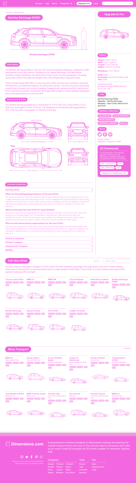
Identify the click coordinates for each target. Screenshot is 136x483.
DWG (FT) (9, 282)
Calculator (83, 470)
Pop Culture (70, 472)
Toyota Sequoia (76, 279)
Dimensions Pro (98, 467)
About (54, 3)
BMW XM (52, 279)
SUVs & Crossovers (121, 116)
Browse (39, 3)
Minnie (107, 139)
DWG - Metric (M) (107, 168)
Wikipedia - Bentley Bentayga (110, 101)
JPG (118, 168)
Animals (51, 467)
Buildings (59, 472)
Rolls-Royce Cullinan (99, 279)
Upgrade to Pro (84, 3)
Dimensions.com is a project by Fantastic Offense (27, 461)
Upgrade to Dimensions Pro (114, 173)
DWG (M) (16, 282)
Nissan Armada (33, 311)
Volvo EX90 (53, 311)
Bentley (123, 123)
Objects (51, 472)
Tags (47, 3)
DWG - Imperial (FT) (108, 164)
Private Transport (106, 120)
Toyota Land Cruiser (14, 279)
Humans (51, 464)
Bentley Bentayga (13, 311)
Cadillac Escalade (77, 311)
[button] (97, 261)
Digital (68, 470)
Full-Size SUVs (19, 12)
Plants (50, 470)
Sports (68, 467)
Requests (83, 472)
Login (95, 3)
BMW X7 (30, 279)
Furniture (59, 464)
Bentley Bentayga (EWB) (108, 99)
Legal (94, 470)
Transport (8, 12)
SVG (120, 164)
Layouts (59, 470)
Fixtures (59, 467)
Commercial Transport (108, 123)
